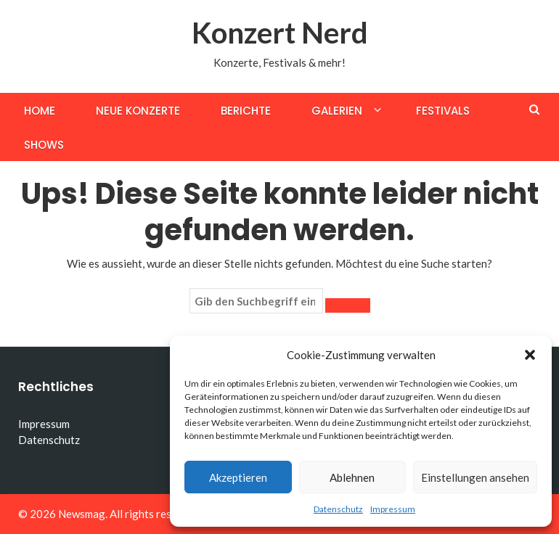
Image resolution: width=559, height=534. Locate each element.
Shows (44, 144)
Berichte (246, 110)
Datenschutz (338, 509)
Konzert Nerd (280, 32)
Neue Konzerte (138, 110)
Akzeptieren (238, 477)
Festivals (443, 110)
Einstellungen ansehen (475, 477)
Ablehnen (352, 477)
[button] (530, 355)
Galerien (336, 110)
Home (39, 110)
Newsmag (81, 513)
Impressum (392, 509)
